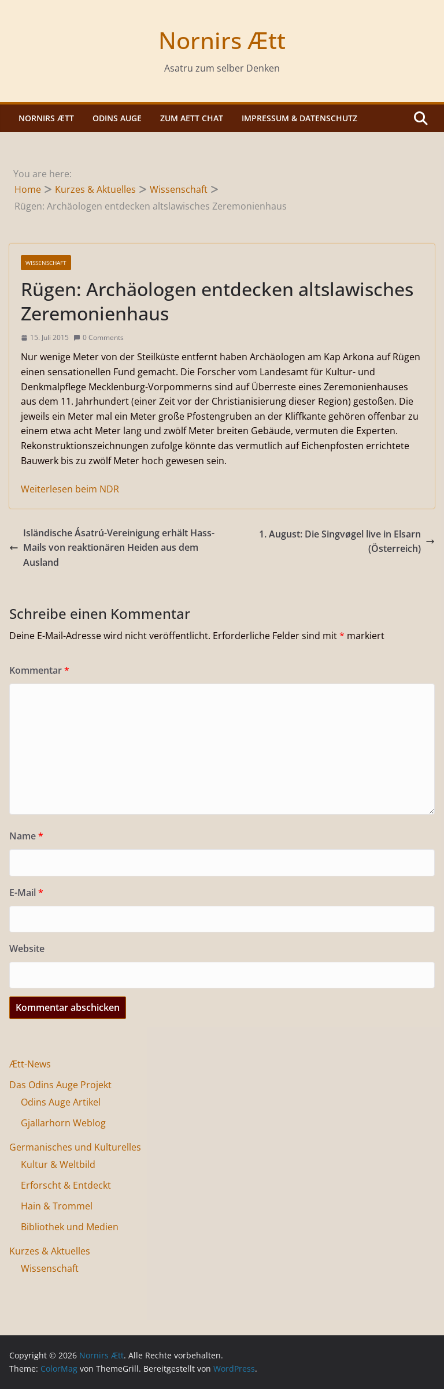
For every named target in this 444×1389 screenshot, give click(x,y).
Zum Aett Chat (191, 118)
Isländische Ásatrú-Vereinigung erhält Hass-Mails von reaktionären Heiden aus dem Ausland (111, 548)
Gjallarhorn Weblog (63, 1123)
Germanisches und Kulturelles (75, 1147)
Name (26, 836)
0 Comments (98, 337)
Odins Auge (117, 118)
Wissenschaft (45, 263)
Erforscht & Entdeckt (66, 1185)
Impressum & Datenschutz (299, 118)
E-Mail (26, 892)
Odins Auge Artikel (61, 1102)
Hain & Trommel (56, 1206)
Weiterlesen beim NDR (70, 489)
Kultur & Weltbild (58, 1164)
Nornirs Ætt (222, 40)
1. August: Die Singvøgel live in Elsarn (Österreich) (347, 541)
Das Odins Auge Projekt (60, 1084)
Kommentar (39, 670)
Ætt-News (30, 1064)
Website (27, 948)
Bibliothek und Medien (70, 1226)
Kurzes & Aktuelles (49, 1251)
